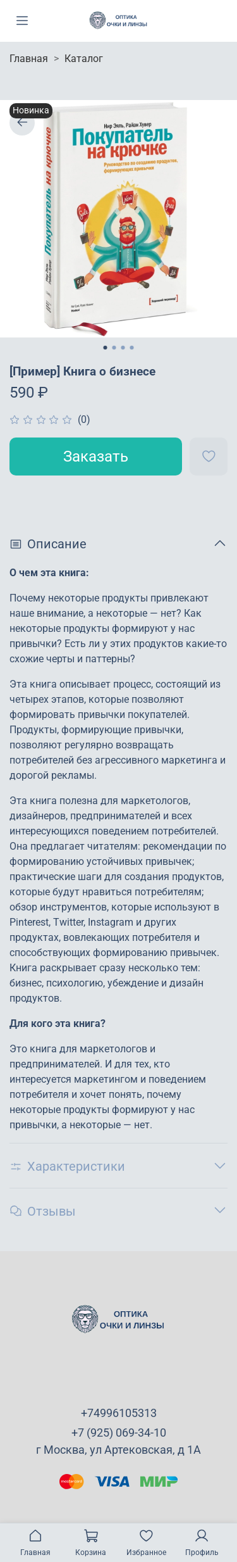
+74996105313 (119, 1413)
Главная (28, 59)
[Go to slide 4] (132, 348)
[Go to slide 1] (105, 348)
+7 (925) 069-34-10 (118, 1432)
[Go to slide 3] (123, 348)
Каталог (83, 59)
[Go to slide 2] (114, 348)
